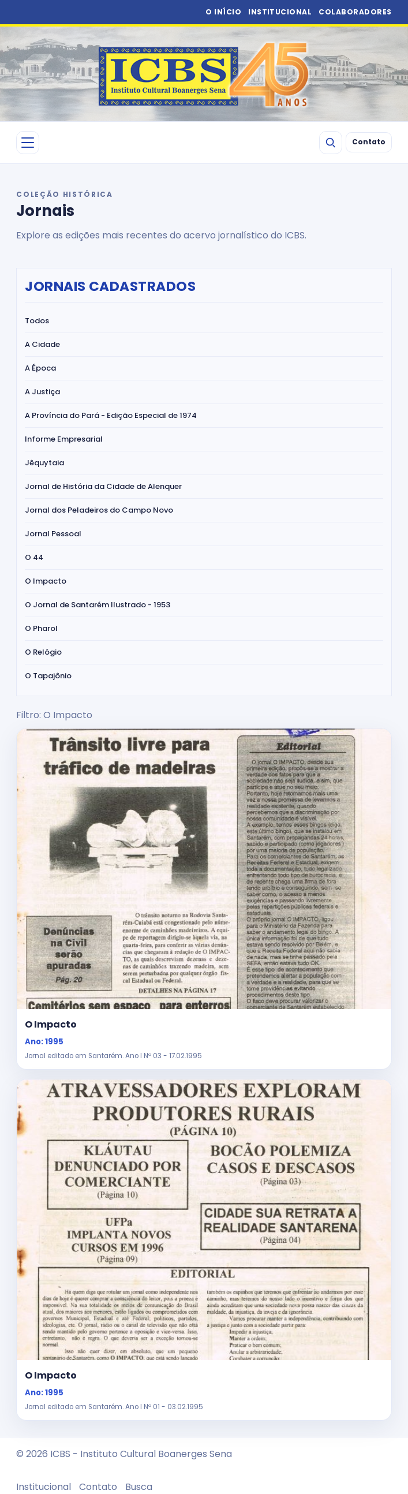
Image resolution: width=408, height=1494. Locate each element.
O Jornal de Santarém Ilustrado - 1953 (97, 604)
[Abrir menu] (27, 142)
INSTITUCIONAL (280, 12)
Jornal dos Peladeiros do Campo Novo (99, 510)
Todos (37, 320)
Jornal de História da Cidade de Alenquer (103, 486)
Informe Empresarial (64, 439)
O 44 (34, 557)
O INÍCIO (223, 12)
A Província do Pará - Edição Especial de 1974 (111, 415)
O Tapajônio (48, 675)
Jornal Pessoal (53, 533)
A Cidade (42, 344)
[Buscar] (330, 142)
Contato (368, 142)
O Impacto (45, 581)
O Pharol (41, 628)
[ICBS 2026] (204, 74)
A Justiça (42, 391)
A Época (40, 368)
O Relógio (43, 652)
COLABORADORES (355, 12)
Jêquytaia (44, 462)
